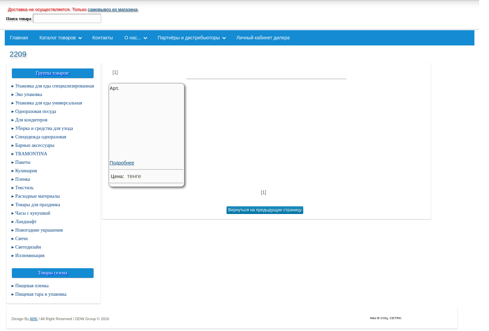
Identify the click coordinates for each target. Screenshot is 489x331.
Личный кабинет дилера (263, 37)
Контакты (102, 37)
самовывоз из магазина (113, 9)
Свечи (21, 238)
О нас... (132, 37)
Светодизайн (28, 247)
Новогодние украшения (39, 230)
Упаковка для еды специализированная (54, 86)
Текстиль (24, 187)
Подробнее (145, 137)
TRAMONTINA (31, 153)
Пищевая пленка (32, 285)
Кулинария (26, 170)
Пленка (22, 179)
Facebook (409, 318)
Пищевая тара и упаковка (41, 294)
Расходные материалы (37, 196)
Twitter (418, 318)
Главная (19, 37)
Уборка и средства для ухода (44, 128)
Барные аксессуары (34, 145)
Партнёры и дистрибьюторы (189, 37)
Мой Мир (447, 318)
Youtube (437, 318)
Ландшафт (26, 221)
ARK (34, 319)
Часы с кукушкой (32, 213)
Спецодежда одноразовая (40, 136)
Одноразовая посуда (35, 111)
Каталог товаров (57, 37)
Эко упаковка (28, 94)
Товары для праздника (37, 204)
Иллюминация (29, 255)
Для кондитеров (31, 119)
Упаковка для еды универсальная (48, 102)
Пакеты (23, 162)
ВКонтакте (428, 318)
